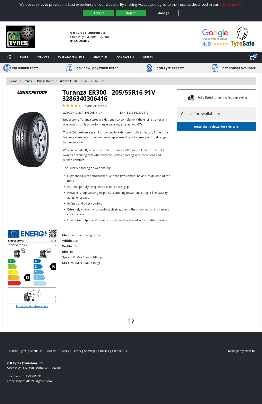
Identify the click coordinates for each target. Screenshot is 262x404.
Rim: (65, 252)
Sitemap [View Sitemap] (89, 351)
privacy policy (230, 4)
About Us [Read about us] (36, 351)
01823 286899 (79, 41)
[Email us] (34, 381)
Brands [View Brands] (27, 81)
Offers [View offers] (148, 57)
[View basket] (252, 57)
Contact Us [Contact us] (125, 57)
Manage (163, 13)
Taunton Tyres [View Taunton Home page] (17, 351)
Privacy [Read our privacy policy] (64, 351)
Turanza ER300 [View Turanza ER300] (68, 81)
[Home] (9, 57)
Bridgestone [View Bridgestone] (45, 81)
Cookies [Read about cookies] (103, 351)
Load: (66, 263)
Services (43, 57)
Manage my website (241, 351)
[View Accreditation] (243, 36)
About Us (100, 57)
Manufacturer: (73, 235)
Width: (67, 241)
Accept (99, 13)
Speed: (67, 257)
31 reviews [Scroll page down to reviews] (99, 105)
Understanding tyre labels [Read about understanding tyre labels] (32, 306)
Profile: (67, 246)
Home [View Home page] (13, 81)
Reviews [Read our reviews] (50, 351)
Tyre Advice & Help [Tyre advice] (71, 57)
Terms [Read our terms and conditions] (76, 351)
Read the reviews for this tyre (216, 127)
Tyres (24, 57)
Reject (131, 13)
